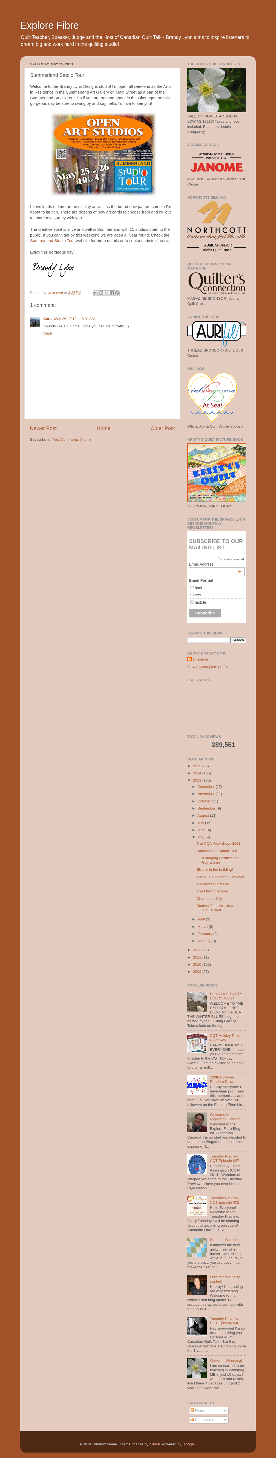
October (204, 801)
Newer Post (43, 428)
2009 (197, 972)
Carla (48, 319)
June (201, 830)
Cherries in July (209, 899)
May (201, 837)
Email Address (215, 564)
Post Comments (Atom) (72, 439)
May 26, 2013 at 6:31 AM (74, 319)
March (203, 927)
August (203, 815)
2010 (197, 964)
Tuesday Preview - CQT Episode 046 (225, 1321)
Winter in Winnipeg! (226, 1360)
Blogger (188, 1444)
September (207, 808)
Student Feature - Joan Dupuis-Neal (215, 908)
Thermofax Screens (213, 884)
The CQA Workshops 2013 (218, 843)
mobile (200, 602)
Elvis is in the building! (215, 869)
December (206, 787)
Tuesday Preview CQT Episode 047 (224, 1158)
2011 (197, 957)
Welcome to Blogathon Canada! (226, 1117)
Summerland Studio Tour (52, 240)
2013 (197, 780)
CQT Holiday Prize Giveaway (225, 1037)
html (198, 588)
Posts (197, 1410)
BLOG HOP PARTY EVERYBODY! (226, 996)
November (206, 794)
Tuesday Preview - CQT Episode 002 (225, 1200)
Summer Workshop (225, 1240)
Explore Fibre (49, 25)
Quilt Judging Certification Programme (218, 860)
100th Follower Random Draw (222, 1079)
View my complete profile (207, 667)
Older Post (163, 428)
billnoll (155, 1444)
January (204, 941)
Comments (202, 1420)
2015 (197, 766)
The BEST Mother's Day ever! (221, 877)
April (201, 919)
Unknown (201, 659)
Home (103, 428)
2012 (197, 950)
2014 (197, 773)
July (201, 823)
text (198, 595)
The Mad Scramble (212, 891)
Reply (48, 333)
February (205, 934)
